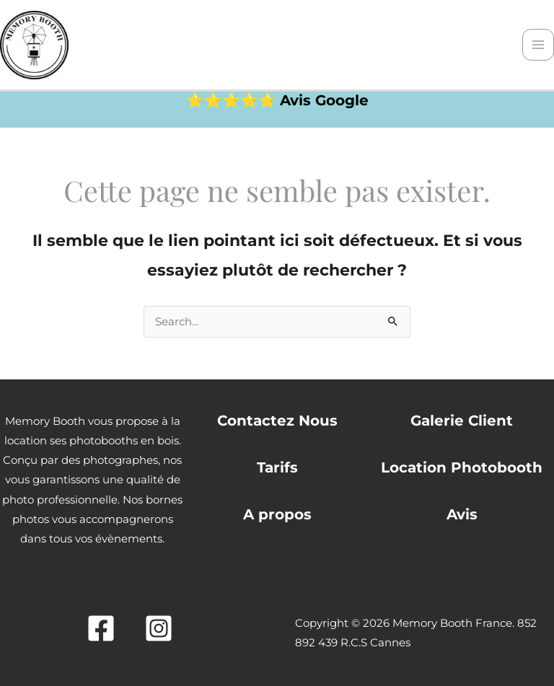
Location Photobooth (461, 467)
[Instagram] (158, 628)
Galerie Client (461, 420)
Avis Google (324, 100)
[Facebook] (101, 628)
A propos (277, 514)
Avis (462, 514)
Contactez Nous (277, 420)
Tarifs (277, 467)
